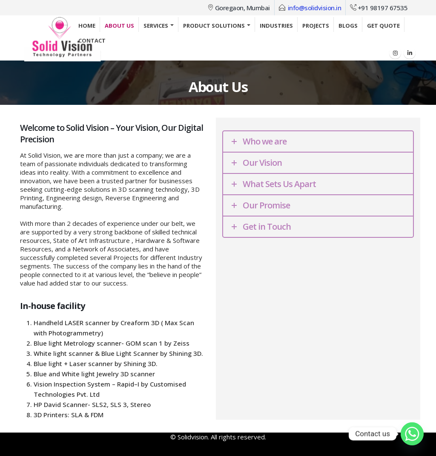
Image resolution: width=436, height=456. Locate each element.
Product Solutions (214, 25)
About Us (119, 25)
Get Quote (383, 25)
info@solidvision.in (314, 7)
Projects (315, 25)
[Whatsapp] (412, 433)
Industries (276, 25)
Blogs (348, 25)
